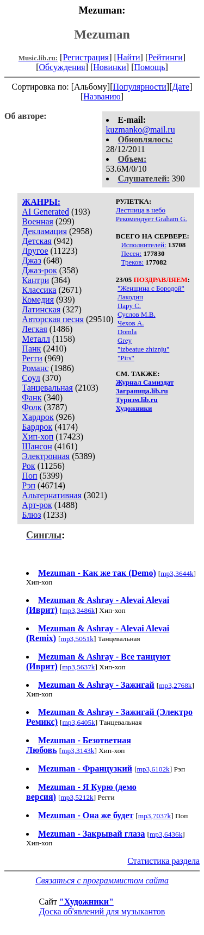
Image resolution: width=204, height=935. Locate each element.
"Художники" (86, 901)
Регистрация (86, 57)
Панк (31, 348)
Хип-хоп (37, 436)
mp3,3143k (77, 750)
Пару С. (129, 306)
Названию (102, 96)
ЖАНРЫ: (41, 201)
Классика (39, 289)
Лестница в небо (140, 210)
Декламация (44, 231)
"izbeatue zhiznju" (143, 349)
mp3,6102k (153, 769)
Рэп (28, 485)
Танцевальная (47, 387)
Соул (31, 377)
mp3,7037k (154, 816)
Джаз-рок (39, 270)
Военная (37, 221)
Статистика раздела (163, 860)
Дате (181, 86)
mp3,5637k (78, 667)
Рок (28, 465)
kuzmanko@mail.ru (140, 129)
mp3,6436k (166, 834)
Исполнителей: (143, 245)
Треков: (132, 262)
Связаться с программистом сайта (102, 880)
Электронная (46, 456)
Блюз (31, 514)
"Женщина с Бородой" (151, 288)
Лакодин (130, 297)
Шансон (37, 446)
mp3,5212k (76, 797)
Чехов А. (131, 323)
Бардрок (37, 426)
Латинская (41, 309)
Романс (35, 368)
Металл (36, 338)
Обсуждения (62, 67)
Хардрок (37, 417)
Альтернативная (52, 495)
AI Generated (45, 211)
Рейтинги (165, 57)
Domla (127, 332)
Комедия (38, 299)
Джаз (31, 260)
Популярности (139, 86)
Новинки (109, 67)
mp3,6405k (78, 722)
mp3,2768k (175, 685)
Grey (125, 340)
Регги (32, 358)
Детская (37, 241)
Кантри (35, 280)
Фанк (31, 397)
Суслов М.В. (137, 314)
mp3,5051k (77, 639)
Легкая (34, 329)
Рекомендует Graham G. (151, 219)
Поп (29, 475)
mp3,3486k (78, 610)
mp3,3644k (176, 573)
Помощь (149, 67)
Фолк (31, 407)
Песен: (131, 253)
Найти (128, 57)
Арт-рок (37, 505)
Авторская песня (53, 319)
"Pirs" (126, 358)
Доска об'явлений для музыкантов (102, 911)
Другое (35, 250)
